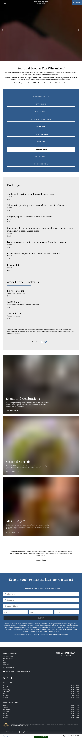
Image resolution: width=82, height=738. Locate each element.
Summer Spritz (41, 126)
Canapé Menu (41, 111)
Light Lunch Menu (41, 96)
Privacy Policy (48, 634)
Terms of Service (59, 634)
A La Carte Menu (41, 134)
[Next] (79, 30)
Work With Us (6, 732)
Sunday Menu (41, 156)
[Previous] (3, 30)
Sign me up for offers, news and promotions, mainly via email (42, 588)
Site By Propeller (24, 732)
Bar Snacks (41, 104)
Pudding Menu (41, 149)
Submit (41, 618)
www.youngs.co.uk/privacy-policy (14, 629)
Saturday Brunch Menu (41, 119)
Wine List (41, 141)
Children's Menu (41, 164)
